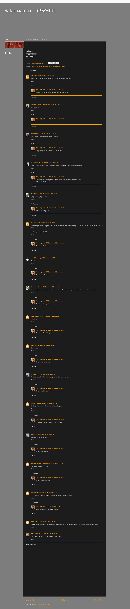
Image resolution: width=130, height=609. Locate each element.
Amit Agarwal (41, 89)
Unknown (34, 75)
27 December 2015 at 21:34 (49, 492)
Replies (35, 86)
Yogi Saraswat (36, 194)
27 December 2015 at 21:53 (55, 272)
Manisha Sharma (36, 105)
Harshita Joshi (36, 316)
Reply (33, 81)
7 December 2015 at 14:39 (49, 163)
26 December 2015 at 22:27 (47, 345)
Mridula (33, 374)
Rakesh (33, 223)
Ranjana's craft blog (38, 463)
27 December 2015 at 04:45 (45, 434)
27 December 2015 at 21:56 (55, 448)
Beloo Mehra (35, 492)
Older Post (98, 600)
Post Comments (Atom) (42, 604)
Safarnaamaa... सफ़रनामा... (31, 10)
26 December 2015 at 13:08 (52, 287)
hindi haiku (38, 66)
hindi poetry (54, 66)
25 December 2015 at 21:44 (55, 148)
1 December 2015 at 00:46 (46, 75)
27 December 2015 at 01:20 (49, 403)
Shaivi (33, 434)
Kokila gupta (35, 403)
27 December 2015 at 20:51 (54, 463)
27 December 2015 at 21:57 (55, 506)
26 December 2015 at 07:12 (46, 223)
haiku (32, 66)
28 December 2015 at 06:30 (50, 533)
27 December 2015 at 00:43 (46, 374)
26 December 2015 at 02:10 (50, 194)
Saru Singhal (35, 163)
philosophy (62, 66)
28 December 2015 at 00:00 (47, 521)
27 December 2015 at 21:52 (55, 208)
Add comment (31, 544)
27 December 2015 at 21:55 (55, 419)
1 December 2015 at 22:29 (51, 105)
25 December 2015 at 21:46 (55, 177)
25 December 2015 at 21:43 (55, 89)
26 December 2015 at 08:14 (51, 258)
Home (65, 600)
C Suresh (34, 521)
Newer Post (30, 600)
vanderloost (35, 134)
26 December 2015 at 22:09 (50, 316)
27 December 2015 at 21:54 (55, 359)
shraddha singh (36, 258)
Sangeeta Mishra (36, 287)
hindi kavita (46, 66)
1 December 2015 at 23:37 (48, 134)
